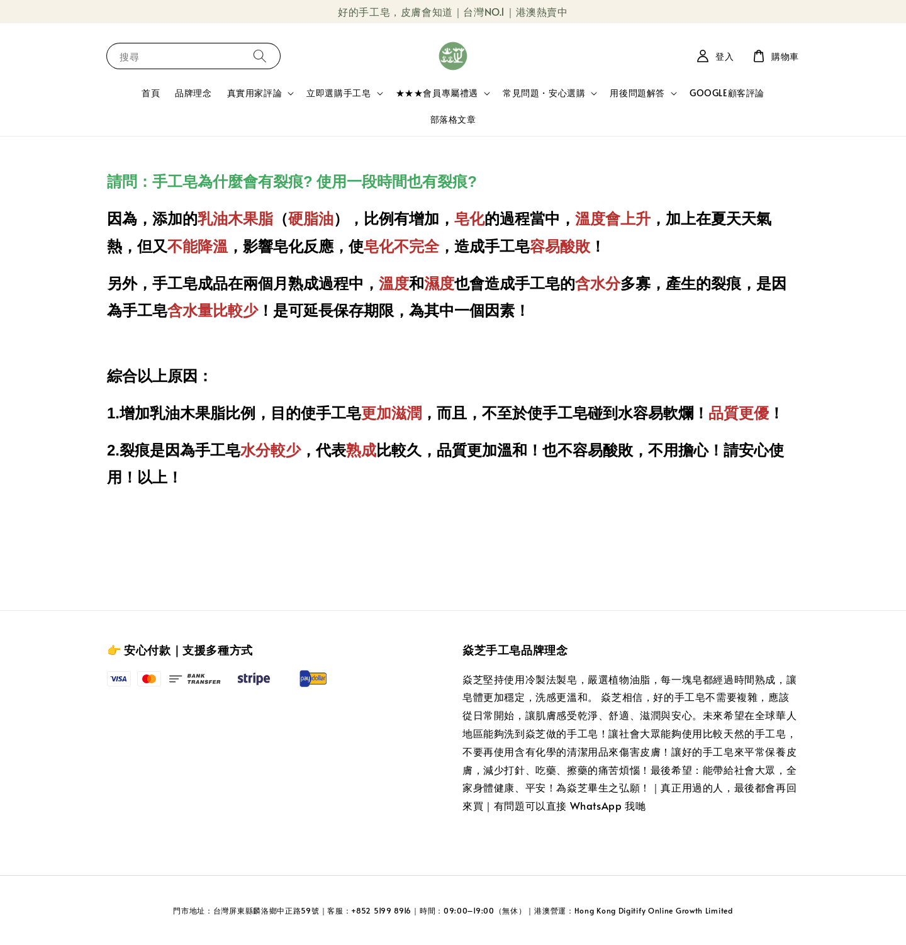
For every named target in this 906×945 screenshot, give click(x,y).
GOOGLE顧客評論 (727, 93)
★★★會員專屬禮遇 (437, 93)
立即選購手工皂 (338, 93)
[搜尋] (260, 55)
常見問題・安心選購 (544, 93)
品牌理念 (193, 93)
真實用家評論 (254, 93)
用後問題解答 (637, 93)
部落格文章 (453, 119)
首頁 (151, 93)
